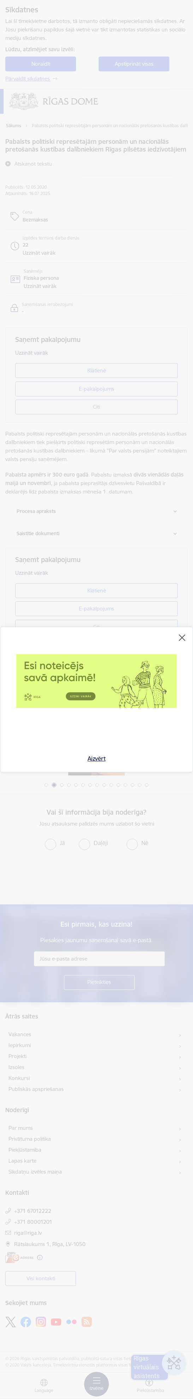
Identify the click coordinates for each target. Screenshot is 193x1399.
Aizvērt (97, 758)
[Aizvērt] (182, 637)
